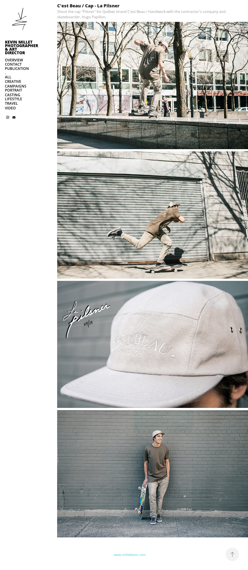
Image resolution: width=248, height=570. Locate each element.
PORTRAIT (13, 90)
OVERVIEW (14, 60)
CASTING (12, 94)
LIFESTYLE (13, 98)
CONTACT (13, 64)
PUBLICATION (17, 68)
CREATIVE (13, 81)
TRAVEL (11, 103)
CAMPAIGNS (15, 86)
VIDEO (10, 108)
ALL (8, 77)
